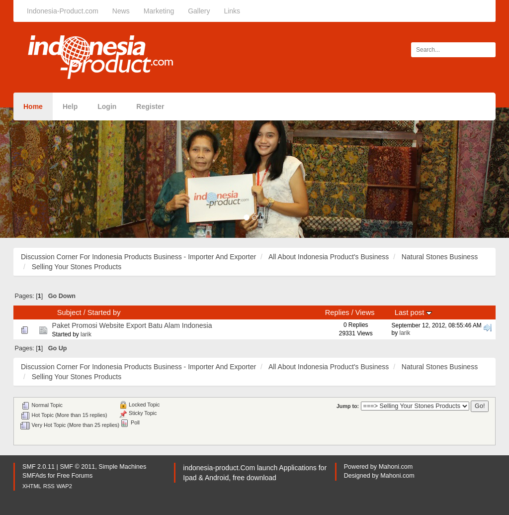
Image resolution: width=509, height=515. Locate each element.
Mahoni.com (396, 466)
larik (86, 334)
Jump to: (348, 406)
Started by (104, 312)
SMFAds (34, 475)
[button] (38, 172)
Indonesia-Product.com (62, 11)
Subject (69, 312)
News (121, 11)
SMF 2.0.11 (38, 466)
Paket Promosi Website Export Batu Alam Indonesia (132, 325)
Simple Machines (122, 466)
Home (33, 106)
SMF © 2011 (77, 466)
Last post (413, 312)
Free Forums (74, 475)
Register (150, 106)
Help (70, 106)
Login (106, 106)
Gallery (199, 11)
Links (232, 11)
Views (365, 312)
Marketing (159, 11)
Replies (337, 312)
